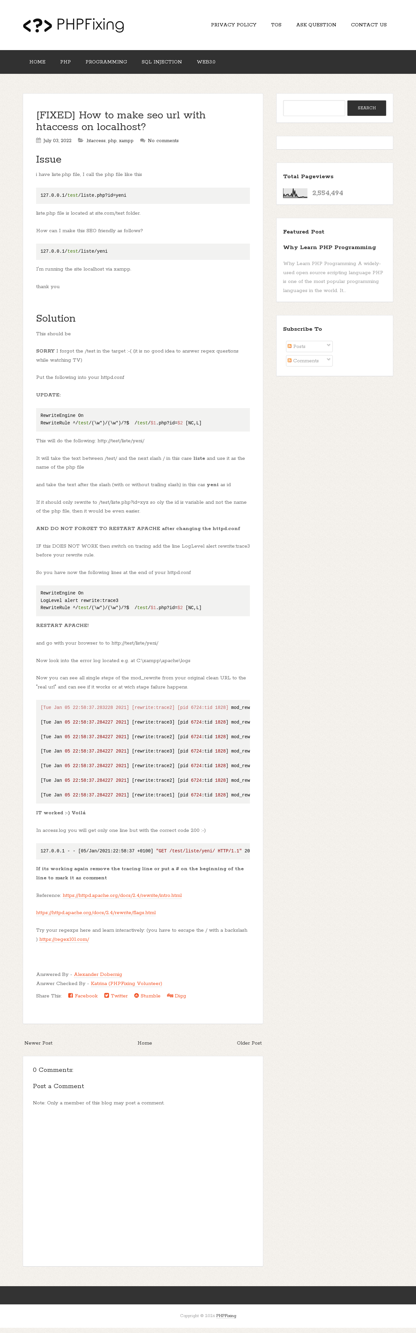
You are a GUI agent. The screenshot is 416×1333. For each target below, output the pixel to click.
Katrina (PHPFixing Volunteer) (126, 989)
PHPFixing (226, 1321)
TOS (270, 26)
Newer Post (38, 1048)
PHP (69, 66)
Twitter (116, 1001)
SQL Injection (171, 66)
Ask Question (312, 26)
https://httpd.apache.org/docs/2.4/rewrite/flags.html (96, 918)
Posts (297, 352)
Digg (176, 1001)
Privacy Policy (224, 26)
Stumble (147, 1001)
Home (39, 66)
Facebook (83, 1001)
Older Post (249, 1048)
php (112, 146)
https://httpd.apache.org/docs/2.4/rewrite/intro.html (122, 901)
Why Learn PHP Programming (329, 252)
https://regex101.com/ (64, 944)
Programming (113, 66)
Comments (303, 366)
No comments (163, 146)
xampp (126, 146)
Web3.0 (217, 66)
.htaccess (96, 146)
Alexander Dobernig (98, 980)
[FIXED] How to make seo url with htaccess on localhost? (121, 126)
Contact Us (367, 26)
